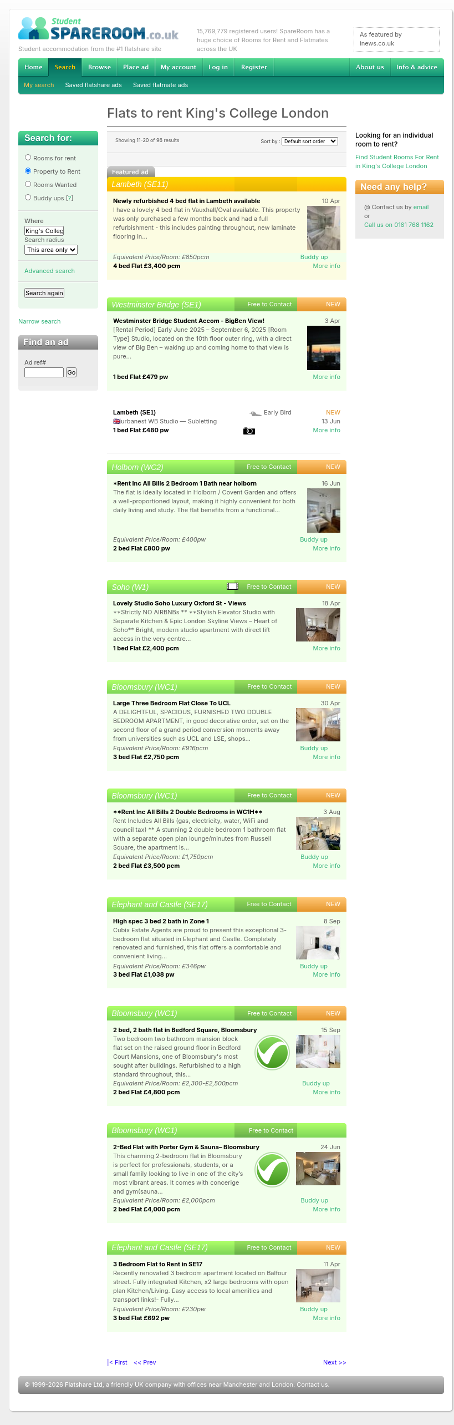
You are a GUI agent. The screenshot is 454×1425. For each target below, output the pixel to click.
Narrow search (39, 321)
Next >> (334, 1362)
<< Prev (145, 1362)
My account (178, 67)
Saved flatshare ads (93, 85)
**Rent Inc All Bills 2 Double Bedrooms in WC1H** (188, 812)
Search (64, 67)
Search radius (44, 240)
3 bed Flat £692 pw (141, 1318)
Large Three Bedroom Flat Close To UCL (172, 703)
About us (369, 67)
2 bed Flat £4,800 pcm (146, 1092)
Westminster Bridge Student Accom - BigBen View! (188, 321)
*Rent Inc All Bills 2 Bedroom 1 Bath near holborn (185, 483)
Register (254, 67)
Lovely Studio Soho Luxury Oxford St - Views (179, 603)
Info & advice (417, 67)
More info (326, 266)
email (421, 207)
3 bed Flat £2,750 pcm (146, 757)
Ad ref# (35, 362)
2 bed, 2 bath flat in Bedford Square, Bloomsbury (185, 1030)
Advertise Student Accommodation (136, 67)
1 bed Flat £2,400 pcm (146, 648)
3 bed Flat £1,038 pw (144, 974)
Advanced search (49, 271)
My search (39, 85)
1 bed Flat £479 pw (140, 377)
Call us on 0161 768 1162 (398, 225)
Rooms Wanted (50, 185)
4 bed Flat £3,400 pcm (146, 266)
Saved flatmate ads (160, 85)
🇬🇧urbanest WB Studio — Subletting (165, 421)
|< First (117, 1362)
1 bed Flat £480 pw (141, 430)
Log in (218, 67)
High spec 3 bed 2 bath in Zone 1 (161, 921)
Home (33, 67)
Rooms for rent (50, 158)
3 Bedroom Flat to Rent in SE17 (157, 1264)
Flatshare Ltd (84, 1384)
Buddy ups (44, 198)
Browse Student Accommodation (99, 67)
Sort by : (299, 141)
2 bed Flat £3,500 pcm (146, 866)
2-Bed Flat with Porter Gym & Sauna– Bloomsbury (186, 1147)
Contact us (312, 1384)
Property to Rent (52, 171)
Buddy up (314, 257)
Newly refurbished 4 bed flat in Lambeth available (187, 201)
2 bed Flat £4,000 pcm (146, 1209)
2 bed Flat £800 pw (141, 548)
